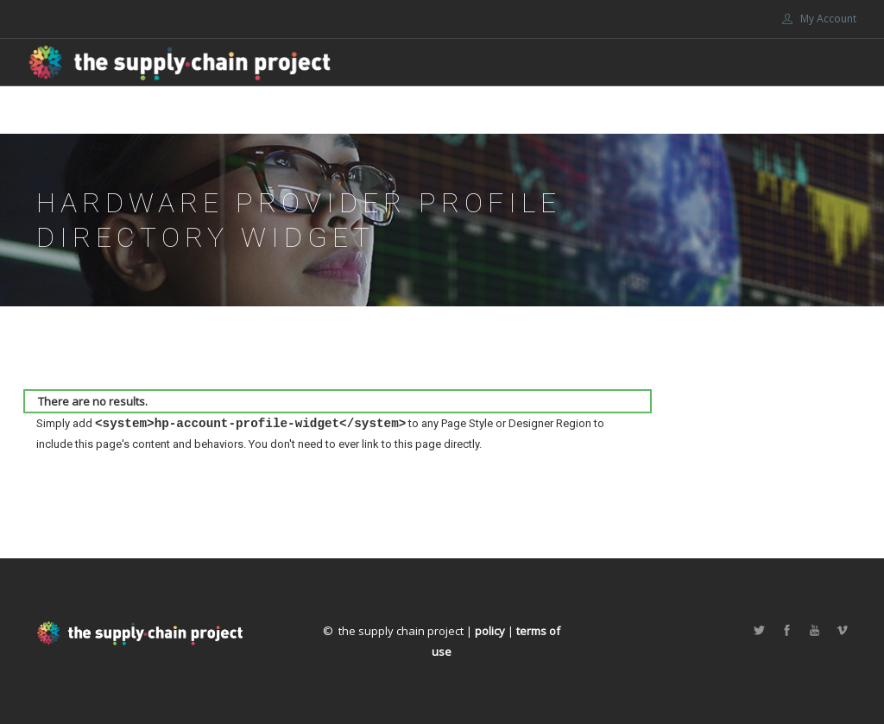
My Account (819, 18)
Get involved (585, 110)
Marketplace (396, 110)
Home (320, 110)
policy (490, 631)
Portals (771, 110)
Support (685, 110)
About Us (483, 110)
